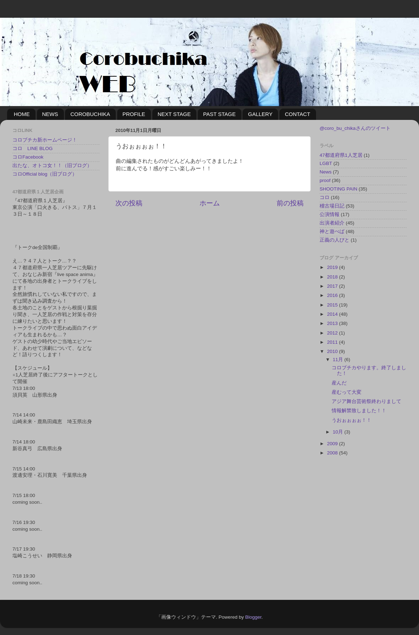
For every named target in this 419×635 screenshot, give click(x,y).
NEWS (50, 114)
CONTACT (297, 114)
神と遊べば (332, 231)
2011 (333, 342)
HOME (22, 114)
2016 (333, 295)
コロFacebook (27, 157)
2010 (333, 351)
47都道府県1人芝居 (341, 155)
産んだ (339, 383)
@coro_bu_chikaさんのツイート (355, 128)
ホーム (210, 203)
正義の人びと (334, 240)
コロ (325, 197)
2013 (333, 323)
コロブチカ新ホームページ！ (44, 140)
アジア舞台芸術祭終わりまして (366, 401)
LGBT (326, 163)
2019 (333, 267)
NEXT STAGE (174, 114)
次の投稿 (128, 203)
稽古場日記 (332, 206)
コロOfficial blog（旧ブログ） (44, 174)
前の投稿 (290, 203)
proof (325, 180)
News (326, 172)
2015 (333, 305)
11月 (338, 359)
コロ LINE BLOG (32, 148)
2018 (333, 277)
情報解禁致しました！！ (359, 410)
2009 (333, 443)
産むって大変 (346, 392)
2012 (333, 333)
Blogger (253, 617)
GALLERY (260, 114)
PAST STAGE (219, 114)
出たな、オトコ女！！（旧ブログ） (52, 165)
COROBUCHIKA (90, 114)
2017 (333, 286)
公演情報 (329, 214)
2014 (333, 314)
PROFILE (134, 114)
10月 (338, 432)
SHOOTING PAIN (338, 189)
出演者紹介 (332, 223)
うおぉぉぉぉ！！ (351, 420)
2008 (333, 452)
